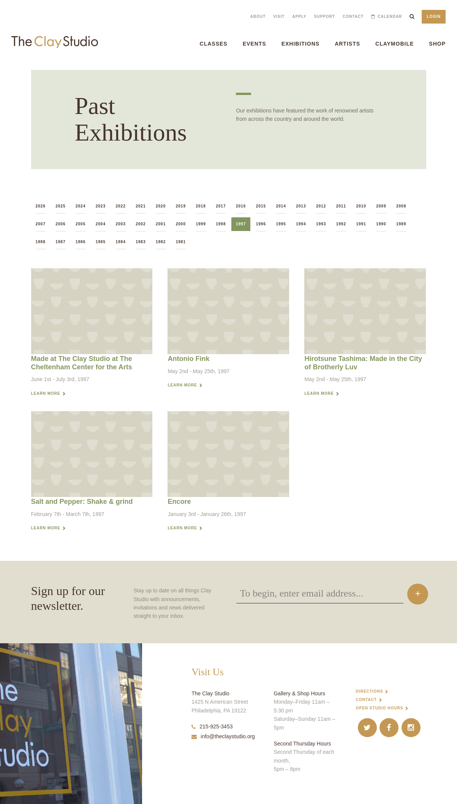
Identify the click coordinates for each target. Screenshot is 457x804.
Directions (369, 691)
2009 (381, 206)
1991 (361, 224)
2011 (341, 206)
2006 (60, 224)
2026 (41, 206)
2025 (60, 206)
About (258, 16)
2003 (121, 224)
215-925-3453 (211, 726)
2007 (41, 224)
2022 (121, 206)
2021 (140, 206)
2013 (301, 206)
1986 (80, 242)
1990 (381, 224)
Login (434, 16)
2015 (261, 206)
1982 (161, 242)
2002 (140, 224)
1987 (60, 242)
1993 (321, 224)
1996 (261, 224)
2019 (181, 206)
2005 (80, 224)
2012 (321, 206)
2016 (241, 206)
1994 (301, 224)
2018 (201, 206)
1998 (221, 224)
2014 (281, 206)
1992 (341, 224)
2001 (161, 224)
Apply (299, 16)
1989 (401, 224)
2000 (181, 224)
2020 (161, 206)
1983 (140, 242)
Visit (279, 16)
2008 (401, 206)
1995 (281, 224)
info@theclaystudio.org (223, 736)
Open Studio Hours (379, 708)
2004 (101, 224)
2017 (221, 206)
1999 (201, 224)
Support (324, 16)
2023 (101, 206)
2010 (361, 206)
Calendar (390, 16)
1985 (101, 242)
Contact (353, 16)
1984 (121, 242)
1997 (241, 224)
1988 (41, 242)
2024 (80, 206)
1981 (181, 242)
